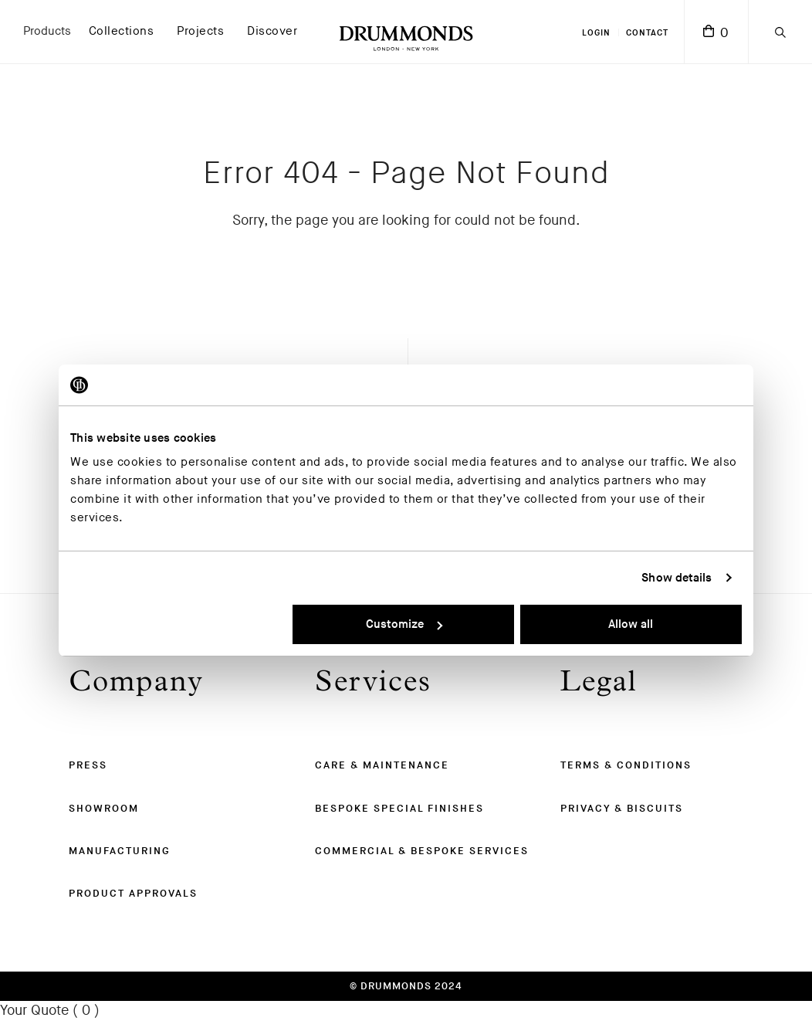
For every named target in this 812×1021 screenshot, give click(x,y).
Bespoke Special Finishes (399, 808)
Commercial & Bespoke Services (422, 851)
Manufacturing (120, 851)
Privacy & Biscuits (621, 808)
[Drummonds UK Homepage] (406, 31)
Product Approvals (133, 893)
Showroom (104, 808)
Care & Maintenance (382, 765)
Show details (676, 578)
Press (88, 765)
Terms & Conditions (626, 765)
